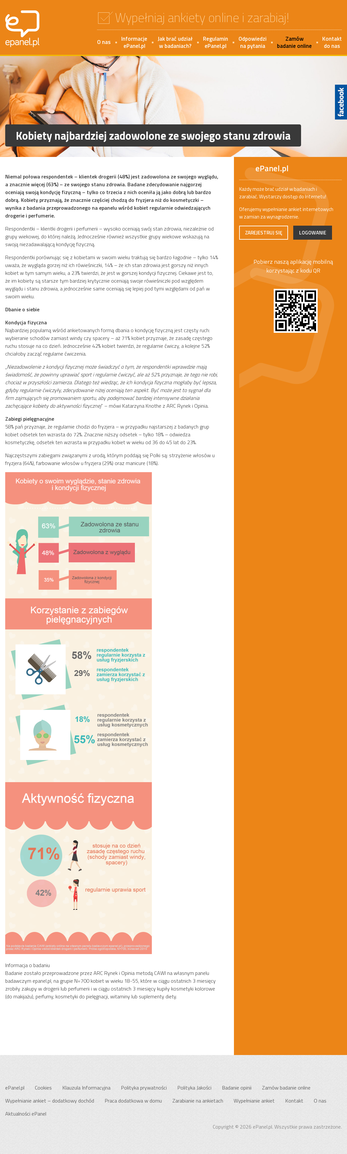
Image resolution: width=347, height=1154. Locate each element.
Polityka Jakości (194, 1087)
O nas (104, 42)
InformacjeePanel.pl (134, 42)
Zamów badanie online (286, 1087)
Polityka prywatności (144, 1087)
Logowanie (312, 232)
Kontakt (294, 1101)
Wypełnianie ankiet (254, 1101)
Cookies (43, 1087)
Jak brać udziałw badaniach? (175, 42)
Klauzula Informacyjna (86, 1087)
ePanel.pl (14, 1087)
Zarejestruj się (263, 232)
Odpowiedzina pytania (253, 42)
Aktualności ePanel (25, 1114)
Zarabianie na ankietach (197, 1101)
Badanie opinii (237, 1087)
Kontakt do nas (332, 42)
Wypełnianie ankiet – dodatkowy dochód (49, 1101)
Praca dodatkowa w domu (133, 1101)
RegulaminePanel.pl (215, 42)
